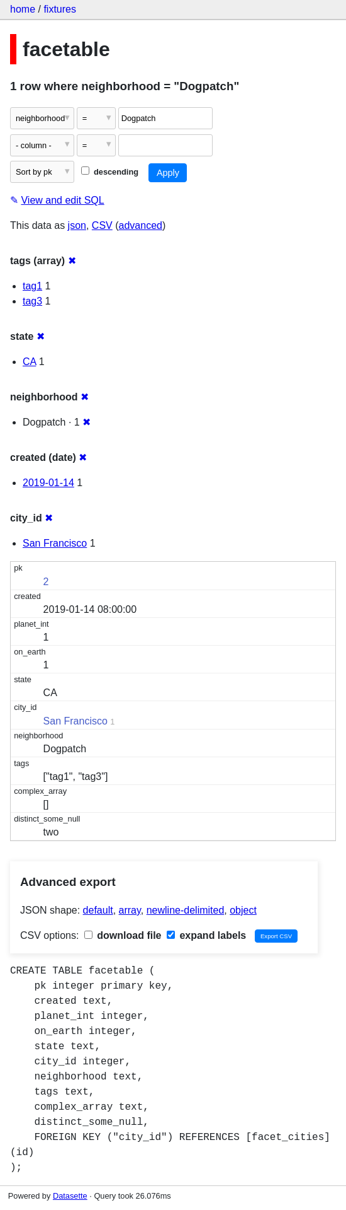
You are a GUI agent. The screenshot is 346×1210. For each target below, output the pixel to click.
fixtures (59, 9)
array (130, 910)
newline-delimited (186, 910)
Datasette (70, 1196)
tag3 (32, 301)
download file (123, 935)
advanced (140, 225)
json (77, 225)
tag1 (32, 286)
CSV (102, 225)
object (243, 910)
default (98, 910)
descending (109, 172)
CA (29, 361)
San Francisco (55, 543)
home (22, 9)
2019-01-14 (48, 482)
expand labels (206, 935)
